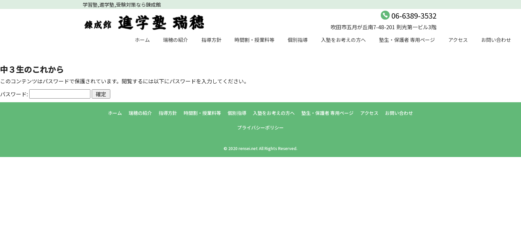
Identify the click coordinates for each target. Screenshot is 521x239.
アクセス (458, 39)
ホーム (142, 39)
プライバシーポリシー (260, 127)
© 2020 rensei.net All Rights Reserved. (260, 148)
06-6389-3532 (414, 15)
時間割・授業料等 (254, 39)
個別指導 (298, 39)
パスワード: (45, 94)
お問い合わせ (496, 39)
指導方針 (211, 39)
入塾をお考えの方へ (343, 39)
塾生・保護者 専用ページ (407, 39)
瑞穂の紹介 (175, 39)
